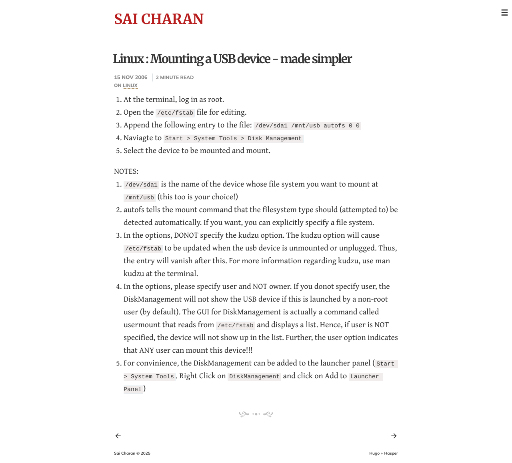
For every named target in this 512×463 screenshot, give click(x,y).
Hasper (391, 453)
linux (130, 85)
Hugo (374, 453)
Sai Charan (159, 19)
